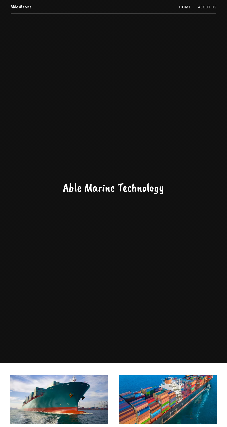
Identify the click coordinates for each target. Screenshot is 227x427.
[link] (21, 6)
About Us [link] (207, 7)
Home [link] (185, 7)
